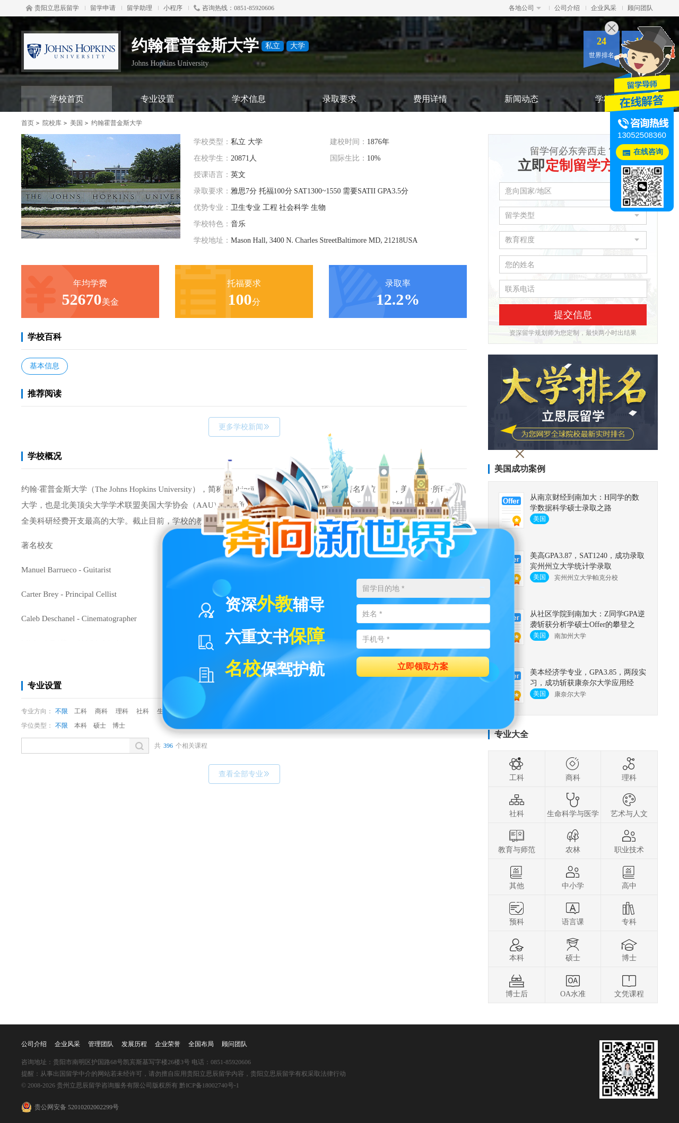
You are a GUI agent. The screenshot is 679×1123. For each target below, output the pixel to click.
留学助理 (139, 8)
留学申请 (103, 8)
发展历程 (134, 1044)
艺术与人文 (629, 805)
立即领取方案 (422, 666)
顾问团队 (640, 8)
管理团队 (101, 1044)
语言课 (573, 913)
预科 (517, 913)
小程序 (172, 8)
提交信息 (573, 315)
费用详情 (430, 98)
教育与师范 (516, 841)
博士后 (517, 985)
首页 (27, 123)
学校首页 (67, 98)
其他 (517, 877)
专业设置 (158, 98)
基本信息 (44, 366)
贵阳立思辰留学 (52, 8)
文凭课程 (629, 985)
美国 (76, 123)
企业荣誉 (167, 1044)
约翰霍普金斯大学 (116, 123)
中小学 (573, 877)
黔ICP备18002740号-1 (209, 1085)
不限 (61, 711)
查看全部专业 (244, 774)
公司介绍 (567, 8)
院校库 (52, 123)
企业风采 (603, 8)
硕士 (99, 725)
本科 (80, 725)
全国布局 (201, 1044)
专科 (629, 913)
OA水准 (573, 985)
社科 (142, 711)
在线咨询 (648, 152)
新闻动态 (521, 98)
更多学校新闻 (244, 427)
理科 (122, 711)
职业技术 (629, 841)
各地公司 (525, 8)
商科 (101, 711)
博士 (118, 725)
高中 (629, 877)
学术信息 (249, 98)
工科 (80, 711)
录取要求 (339, 98)
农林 (573, 841)
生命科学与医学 (573, 805)
